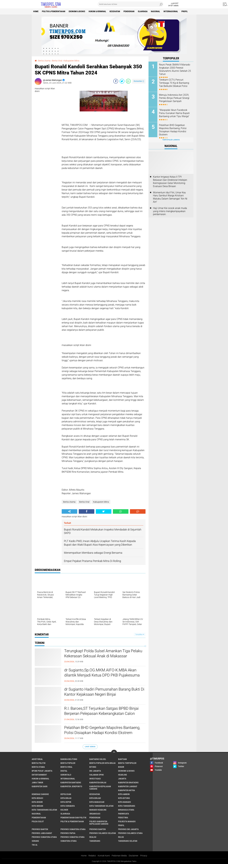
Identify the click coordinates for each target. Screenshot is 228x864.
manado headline (97, 810)
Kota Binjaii (95, 798)
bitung (92, 767)
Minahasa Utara (126, 810)
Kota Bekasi (37, 798)
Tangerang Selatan (127, 841)
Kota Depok (65, 802)
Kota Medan (37, 806)
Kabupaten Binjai (97, 782)
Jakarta (122, 778)
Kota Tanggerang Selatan (44, 810)
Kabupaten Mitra (71, 60)
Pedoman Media (119, 855)
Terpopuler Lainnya (171, 140)
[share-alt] (69, 511)
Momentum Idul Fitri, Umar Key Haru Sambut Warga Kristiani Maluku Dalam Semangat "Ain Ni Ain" (170, 197)
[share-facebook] (115, 81)
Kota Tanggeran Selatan (101, 806)
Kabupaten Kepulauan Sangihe (100, 787)
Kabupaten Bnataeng (128, 782)
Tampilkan (139, 634)
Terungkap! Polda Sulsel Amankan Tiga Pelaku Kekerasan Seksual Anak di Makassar (103, 653)
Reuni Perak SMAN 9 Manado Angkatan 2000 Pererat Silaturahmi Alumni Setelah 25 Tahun (175, 69)
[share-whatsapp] (128, 81)
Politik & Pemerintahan (53, 11)
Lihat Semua (90, 747)
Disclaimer (133, 855)
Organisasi (94, 813)
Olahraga (142, 11)
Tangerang (94, 841)
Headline (122, 775)
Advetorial (37, 759)
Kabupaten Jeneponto (71, 786)
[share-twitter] (122, 81)
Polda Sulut (38, 821)
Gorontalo (65, 775)
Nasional (155, 11)
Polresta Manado (126, 821)
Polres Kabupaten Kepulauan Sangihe (98, 822)
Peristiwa (123, 817)
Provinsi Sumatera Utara (72, 829)
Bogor (121, 767)
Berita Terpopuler (127, 763)
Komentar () (139, 81)
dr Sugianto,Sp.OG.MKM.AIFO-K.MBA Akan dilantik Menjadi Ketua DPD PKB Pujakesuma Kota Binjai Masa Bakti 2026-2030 (102, 675)
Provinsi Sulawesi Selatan (102, 833)
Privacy (143, 855)
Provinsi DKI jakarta (128, 829)
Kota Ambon (124, 794)
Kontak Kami (104, 855)
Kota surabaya (67, 806)
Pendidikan (129, 11)
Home (35, 11)
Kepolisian (65, 794)
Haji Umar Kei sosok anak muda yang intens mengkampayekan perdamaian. (170, 211)
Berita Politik (39, 763)
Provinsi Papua (67, 833)
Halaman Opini (96, 775)
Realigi (92, 837)
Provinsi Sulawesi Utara (130, 833)
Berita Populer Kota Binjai (102, 763)
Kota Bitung (124, 798)
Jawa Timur (37, 782)
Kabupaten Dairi (39, 786)
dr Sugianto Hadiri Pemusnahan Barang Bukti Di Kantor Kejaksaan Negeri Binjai (104, 692)
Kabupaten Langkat (127, 786)
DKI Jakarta (95, 771)
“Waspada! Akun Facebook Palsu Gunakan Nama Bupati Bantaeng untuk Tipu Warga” (174, 113)
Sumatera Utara (68, 841)
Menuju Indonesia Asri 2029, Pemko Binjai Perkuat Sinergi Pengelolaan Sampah (174, 98)
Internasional (170, 11)
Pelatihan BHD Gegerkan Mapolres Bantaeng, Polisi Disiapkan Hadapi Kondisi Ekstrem (102, 730)
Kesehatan (115, 11)
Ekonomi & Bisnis (77, 11)
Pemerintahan (39, 817)
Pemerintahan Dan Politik (73, 817)
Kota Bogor (37, 802)
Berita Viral (57, 60)
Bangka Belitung (68, 759)
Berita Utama (44, 60)
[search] (130, 4)
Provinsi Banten (40, 829)
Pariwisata (123, 813)
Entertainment (39, 775)
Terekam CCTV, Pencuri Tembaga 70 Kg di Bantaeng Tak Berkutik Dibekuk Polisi (174, 82)
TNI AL (35, 845)
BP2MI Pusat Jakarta (42, 771)
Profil (184, 11)
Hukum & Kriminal (97, 11)
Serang (35, 841)
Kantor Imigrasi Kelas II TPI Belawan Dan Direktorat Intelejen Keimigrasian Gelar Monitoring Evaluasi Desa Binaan (170, 181)
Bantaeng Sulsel (97, 759)
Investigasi (95, 778)
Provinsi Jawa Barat (42, 833)
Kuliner (64, 810)
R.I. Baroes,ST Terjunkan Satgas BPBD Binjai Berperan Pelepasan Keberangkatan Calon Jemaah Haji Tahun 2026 (101, 713)
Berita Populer (67, 763)
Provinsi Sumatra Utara (72, 837)
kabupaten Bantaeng (70, 782)
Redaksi (92, 855)
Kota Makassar (96, 802)
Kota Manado (124, 802)
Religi (121, 837)
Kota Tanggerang (126, 806)
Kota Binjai (65, 798)
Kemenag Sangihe (40, 794)
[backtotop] (114, 753)
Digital (63, 771)
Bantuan (122, 759)
